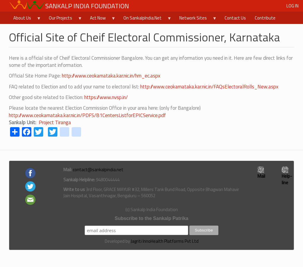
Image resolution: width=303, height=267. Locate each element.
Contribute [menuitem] (265, 17)
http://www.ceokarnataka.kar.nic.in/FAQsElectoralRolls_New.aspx (209, 86)
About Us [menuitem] (25, 19)
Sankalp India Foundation (87, 6)
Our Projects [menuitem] (63, 19)
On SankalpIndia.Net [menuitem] (145, 19)
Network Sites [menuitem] (196, 19)
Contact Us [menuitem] (235, 17)
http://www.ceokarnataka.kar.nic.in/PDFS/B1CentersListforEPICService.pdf (87, 115)
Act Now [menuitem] (101, 19)
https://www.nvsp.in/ (106, 97)
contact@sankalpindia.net (98, 169)
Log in (292, 5)
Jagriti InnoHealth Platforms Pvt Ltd (165, 241)
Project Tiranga (55, 122)
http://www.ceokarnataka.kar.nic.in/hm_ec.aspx (111, 76)
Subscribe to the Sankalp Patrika (151, 218)
